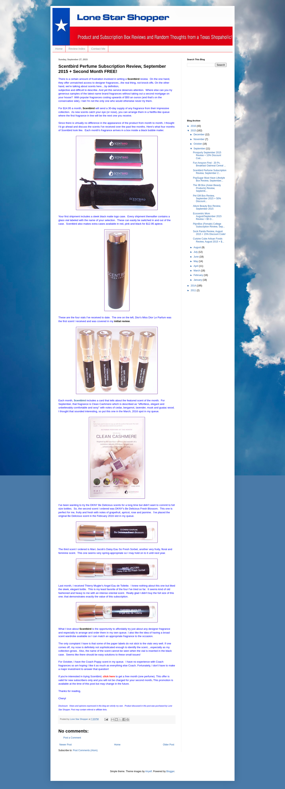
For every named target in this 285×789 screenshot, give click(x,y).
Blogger (170, 771)
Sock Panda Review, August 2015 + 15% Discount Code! (209, 233)
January (198, 280)
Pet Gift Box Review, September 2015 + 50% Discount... (207, 198)
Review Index (76, 48)
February (199, 275)
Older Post (168, 744)
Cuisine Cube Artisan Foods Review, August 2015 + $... (208, 240)
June (196, 256)
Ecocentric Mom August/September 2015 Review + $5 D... (207, 216)
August (198, 247)
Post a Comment (72, 737)
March (197, 270)
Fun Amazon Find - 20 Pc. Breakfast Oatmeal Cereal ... (209, 164)
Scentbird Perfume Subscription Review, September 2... (209, 172)
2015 (194, 130)
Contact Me (98, 48)
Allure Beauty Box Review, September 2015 (207, 207)
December (199, 134)
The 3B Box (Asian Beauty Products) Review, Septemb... (207, 188)
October (198, 143)
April (196, 266)
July (196, 252)
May (196, 261)
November (199, 139)
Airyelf (148, 771)
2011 (194, 290)
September (200, 148)
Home (59, 48)
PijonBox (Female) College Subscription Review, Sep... (209, 225)
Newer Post (65, 744)
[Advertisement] (207, 93)
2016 (194, 126)
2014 (194, 285)
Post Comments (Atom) (85, 750)
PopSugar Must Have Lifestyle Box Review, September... (209, 179)
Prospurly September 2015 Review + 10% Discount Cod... (207, 155)
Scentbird (80, 400)
